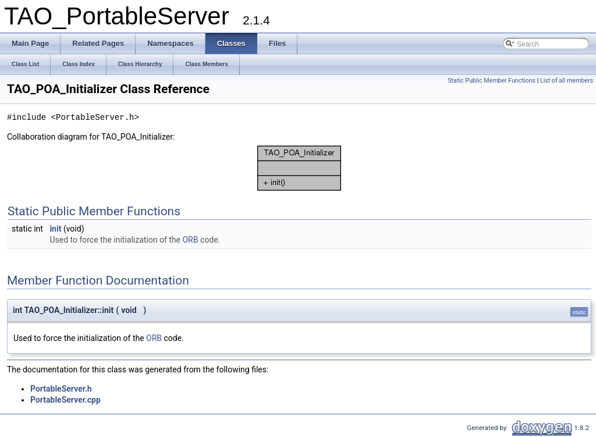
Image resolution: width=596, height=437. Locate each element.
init (55, 228)
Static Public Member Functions (491, 80)
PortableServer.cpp (65, 399)
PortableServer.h (61, 388)
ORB (190, 239)
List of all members (566, 80)
